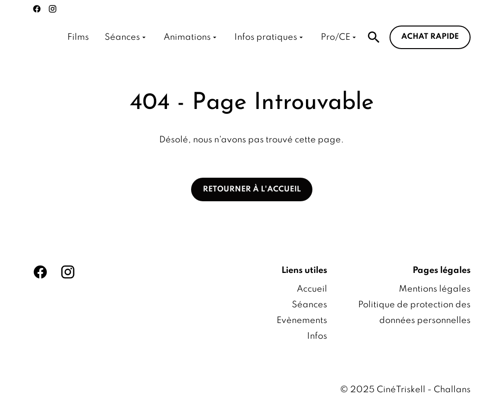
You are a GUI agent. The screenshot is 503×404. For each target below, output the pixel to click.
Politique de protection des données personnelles (414, 312)
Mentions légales (435, 289)
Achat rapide (430, 37)
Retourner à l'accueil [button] (252, 189)
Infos (317, 336)
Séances (309, 304)
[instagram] (52, 8)
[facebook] (36, 8)
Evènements (302, 320)
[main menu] (212, 37)
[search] (374, 37)
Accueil (312, 289)
